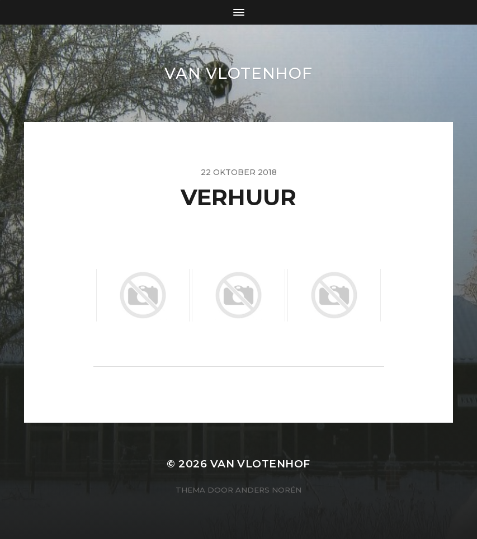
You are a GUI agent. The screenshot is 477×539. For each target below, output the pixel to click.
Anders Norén (268, 489)
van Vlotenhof (238, 73)
